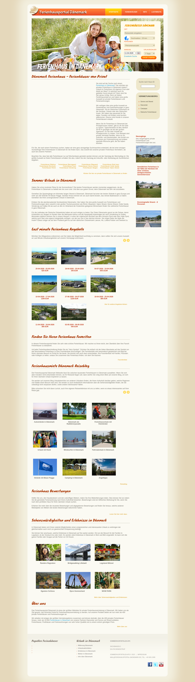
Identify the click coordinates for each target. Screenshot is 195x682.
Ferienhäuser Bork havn (111, 164)
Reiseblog (123, 484)
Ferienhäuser (131, 12)
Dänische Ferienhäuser (149, 112)
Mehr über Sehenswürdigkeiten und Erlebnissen (110, 597)
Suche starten (149, 57)
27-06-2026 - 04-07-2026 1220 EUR (74, 298)
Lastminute (156, 12)
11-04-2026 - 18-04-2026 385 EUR (45, 326)
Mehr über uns (122, 626)
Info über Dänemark (85, 656)
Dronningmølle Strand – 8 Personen (147, 203)
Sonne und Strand (147, 101)
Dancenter (144, 105)
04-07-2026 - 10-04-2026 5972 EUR (103, 270)
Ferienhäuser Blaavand (90, 164)
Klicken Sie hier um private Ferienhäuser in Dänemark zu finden (105, 173)
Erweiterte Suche (130, 56)
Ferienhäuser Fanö (69, 166)
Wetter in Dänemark (85, 654)
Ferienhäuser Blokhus (48, 164)
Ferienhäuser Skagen (90, 168)
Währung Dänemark (85, 645)
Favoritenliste (122, 360)
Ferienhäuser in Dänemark (60, 620)
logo (60, 11)
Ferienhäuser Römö (49, 168)
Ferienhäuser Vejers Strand (109, 168)
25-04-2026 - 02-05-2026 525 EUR (45, 270)
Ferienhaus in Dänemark (105, 85)
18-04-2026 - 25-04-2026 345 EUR (74, 270)
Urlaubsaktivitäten (84, 648)
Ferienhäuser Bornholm (48, 166)
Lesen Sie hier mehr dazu (118, 514)
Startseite (114, 12)
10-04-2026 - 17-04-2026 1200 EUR (45, 298)
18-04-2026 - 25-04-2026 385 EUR (103, 298)
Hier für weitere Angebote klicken (116, 304)
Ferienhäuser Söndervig (67, 168)
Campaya (144, 108)
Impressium (142, 654)
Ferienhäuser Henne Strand (88, 166)
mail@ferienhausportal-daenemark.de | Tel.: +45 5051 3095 (132, 657)
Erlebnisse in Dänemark (87, 651)
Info (145, 12)
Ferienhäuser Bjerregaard (67, 164)
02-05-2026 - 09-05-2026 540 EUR (74, 326)
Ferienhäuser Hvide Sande (110, 166)
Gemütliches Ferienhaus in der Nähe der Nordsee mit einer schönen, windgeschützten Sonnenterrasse (148, 171)
